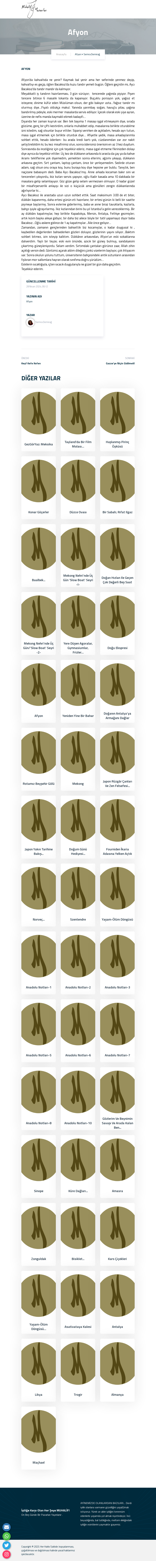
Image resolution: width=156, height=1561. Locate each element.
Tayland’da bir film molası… (78, 444)
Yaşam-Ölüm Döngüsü (117, 919)
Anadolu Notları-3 (117, 987)
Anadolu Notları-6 (78, 1055)
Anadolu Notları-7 (117, 1055)
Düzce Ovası (78, 512)
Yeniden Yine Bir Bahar (78, 715)
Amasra (117, 1191)
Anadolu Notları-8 (38, 1123)
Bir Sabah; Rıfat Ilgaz (117, 512)
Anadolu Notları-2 (78, 987)
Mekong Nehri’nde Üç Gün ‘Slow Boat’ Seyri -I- (78, 580)
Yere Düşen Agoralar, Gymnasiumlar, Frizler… (78, 647)
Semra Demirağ (39, 322)
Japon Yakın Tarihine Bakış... (39, 851)
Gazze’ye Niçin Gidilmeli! (120, 363)
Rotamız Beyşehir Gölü (39, 783)
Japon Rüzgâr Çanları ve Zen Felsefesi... (117, 783)
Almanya (117, 1394)
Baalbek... (38, 580)
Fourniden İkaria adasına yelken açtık (117, 851)
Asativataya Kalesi (78, 1326)
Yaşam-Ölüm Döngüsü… (39, 1326)
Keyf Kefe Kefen (31, 363)
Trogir (78, 1394)
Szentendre (78, 919)
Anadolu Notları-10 (78, 1123)
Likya (38, 1394)
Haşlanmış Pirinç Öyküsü (117, 444)
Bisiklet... (78, 1259)
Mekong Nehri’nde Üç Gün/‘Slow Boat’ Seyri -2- (38, 647)
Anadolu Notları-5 (38, 1055)
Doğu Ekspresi (117, 648)
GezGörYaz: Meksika (38, 444)
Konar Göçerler (38, 512)
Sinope (38, 1191)
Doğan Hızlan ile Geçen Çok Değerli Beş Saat (117, 579)
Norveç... (39, 919)
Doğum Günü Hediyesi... (78, 851)
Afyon (38, 715)
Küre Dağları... (78, 1191)
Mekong (78, 783)
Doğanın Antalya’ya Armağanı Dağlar (117, 715)
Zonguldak (38, 1259)
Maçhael (39, 1462)
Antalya (117, 1326)
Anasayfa (61, 54)
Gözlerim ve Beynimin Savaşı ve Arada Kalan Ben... (117, 1123)
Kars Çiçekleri (117, 1259)
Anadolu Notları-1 (38, 987)
